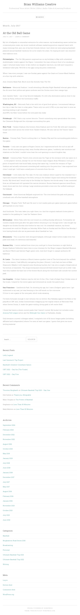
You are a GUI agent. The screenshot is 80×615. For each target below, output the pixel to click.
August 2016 (7, 491)
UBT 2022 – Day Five (11, 374)
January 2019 (8, 458)
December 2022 (9, 435)
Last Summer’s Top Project (13, 360)
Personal (6, 550)
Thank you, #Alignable (22, 395)
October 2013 (7, 510)
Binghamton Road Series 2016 (14, 541)
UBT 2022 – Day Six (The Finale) (15, 369)
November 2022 (9, 439)
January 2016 (8, 501)
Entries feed (7, 585)
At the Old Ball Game (16, 33)
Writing (6, 564)
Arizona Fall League (10, 313)
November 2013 (9, 506)
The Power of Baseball (24, 400)
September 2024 (9, 425)
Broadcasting (8, 545)
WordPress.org (8, 594)
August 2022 (7, 444)
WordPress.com (49, 611)
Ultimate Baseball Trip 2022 (13, 559)
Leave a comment (22, 36)
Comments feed (9, 590)
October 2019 (8, 449)
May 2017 (6, 487)
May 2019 (6, 453)
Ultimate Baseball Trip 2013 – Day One (35, 390)
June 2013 (6, 520)
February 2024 (8, 430)
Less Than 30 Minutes (21, 404)
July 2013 (6, 515)
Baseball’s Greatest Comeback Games (17, 365)
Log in (5, 580)
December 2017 (8, 477)
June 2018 (6, 468)
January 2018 (8, 472)
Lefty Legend (8, 355)
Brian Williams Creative (40, 4)
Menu (41, 17)
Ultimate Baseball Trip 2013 (13, 555)
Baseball (6, 536)
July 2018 (6, 463)
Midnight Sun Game (37, 313)
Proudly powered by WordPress (40, 608)
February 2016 (8, 496)
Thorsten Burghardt (10, 390)
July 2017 (6, 482)
